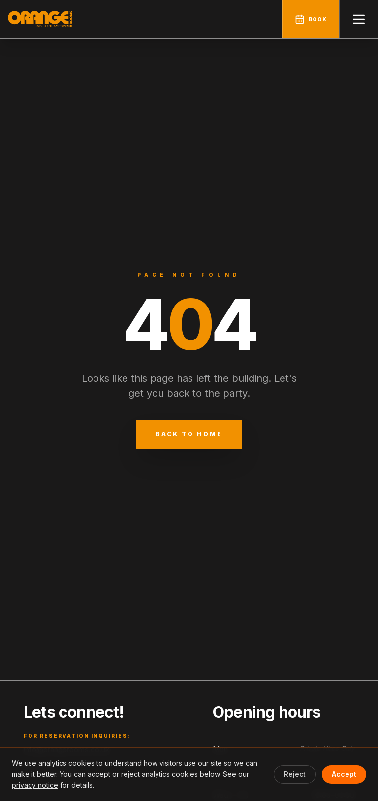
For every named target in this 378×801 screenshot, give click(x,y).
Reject (295, 774)
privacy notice (35, 785)
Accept (344, 774)
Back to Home (189, 434)
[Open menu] (358, 19)
